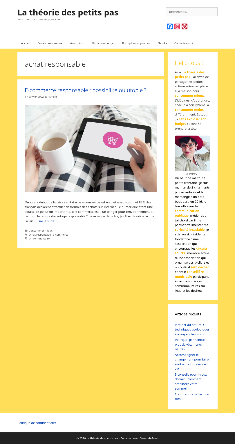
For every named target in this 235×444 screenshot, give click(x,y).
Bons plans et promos (136, 43)
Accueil (25, 43)
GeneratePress (149, 438)
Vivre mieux (77, 43)
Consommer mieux (49, 43)
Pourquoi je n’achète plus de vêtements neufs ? (190, 344)
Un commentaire (39, 238)
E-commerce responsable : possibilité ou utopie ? (86, 90)
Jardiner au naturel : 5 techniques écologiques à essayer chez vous (192, 329)
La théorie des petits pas (67, 12)
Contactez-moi (183, 43)
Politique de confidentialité (37, 423)
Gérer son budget (103, 43)
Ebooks (162, 43)
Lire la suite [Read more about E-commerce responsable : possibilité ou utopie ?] (45, 221)
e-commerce (60, 234)
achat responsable (40, 234)
